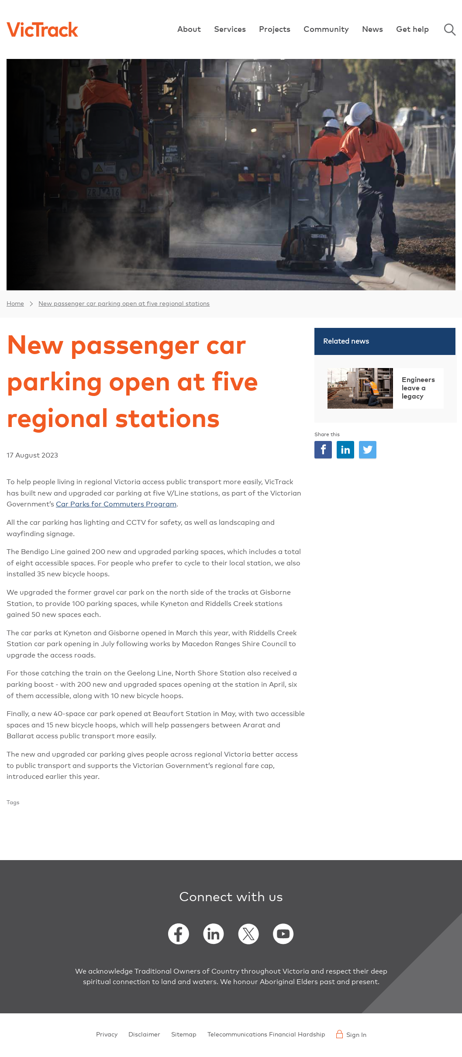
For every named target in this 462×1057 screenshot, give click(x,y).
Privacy (106, 1035)
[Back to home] (42, 29)
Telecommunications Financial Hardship (266, 1035)
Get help (412, 30)
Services (230, 30)
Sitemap (184, 1035)
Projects (274, 30)
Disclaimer (144, 1035)
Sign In (351, 1034)
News (372, 30)
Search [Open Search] (449, 29)
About (189, 30)
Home (15, 304)
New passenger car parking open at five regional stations (124, 304)
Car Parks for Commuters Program (116, 504)
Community (326, 30)
